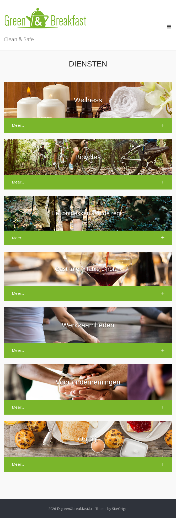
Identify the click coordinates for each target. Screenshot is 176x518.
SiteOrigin (119, 508)
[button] (88, 125)
